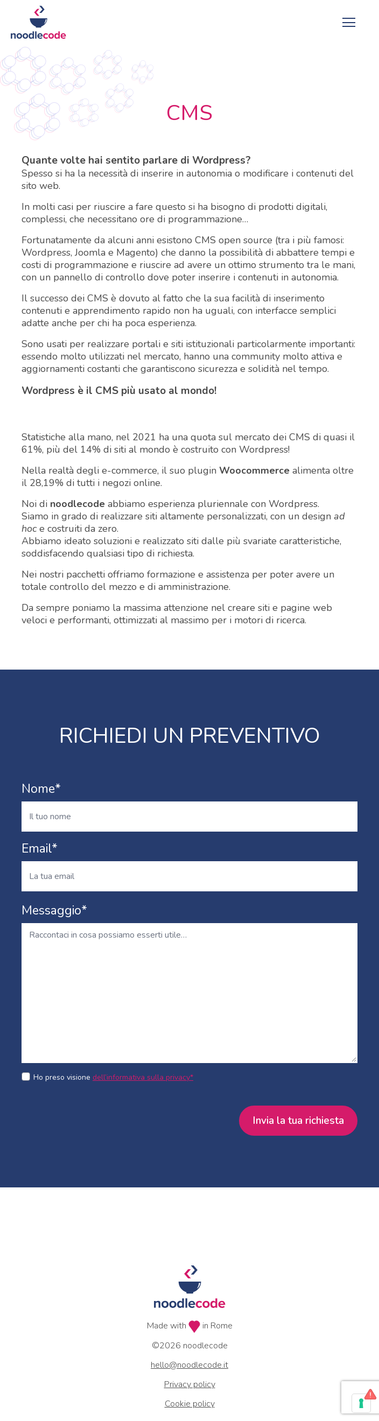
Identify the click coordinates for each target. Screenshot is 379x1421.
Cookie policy (190, 1404)
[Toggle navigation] (348, 22)
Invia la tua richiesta (298, 1121)
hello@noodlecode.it (189, 1365)
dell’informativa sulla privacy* (143, 1077)
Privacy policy (189, 1384)
